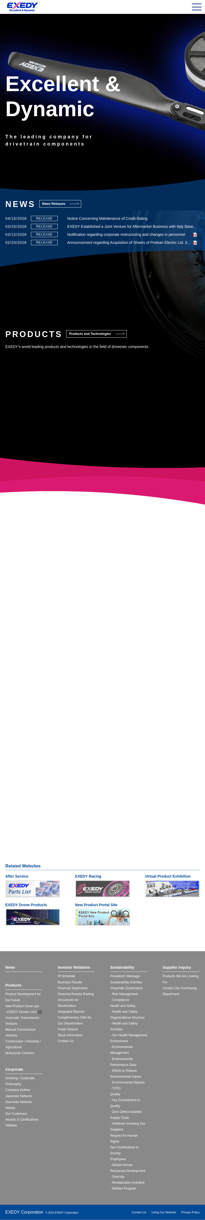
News (10, 967)
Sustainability (122, 967)
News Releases (53, 204)
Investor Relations (74, 967)
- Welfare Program (123, 1188)
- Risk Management (124, 994)
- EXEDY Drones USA (21, 1012)
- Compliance (119, 1000)
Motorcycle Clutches (19, 1053)
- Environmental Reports (127, 1082)
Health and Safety (123, 1006)
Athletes (11, 1125)
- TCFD (115, 1088)
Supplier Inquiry (177, 967)
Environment (119, 1041)
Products (13, 985)
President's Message (125, 976)
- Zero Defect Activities (126, 1112)
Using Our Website (163, 1212)
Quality (115, 1094)
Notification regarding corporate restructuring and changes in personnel (126, 234)
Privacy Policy (191, 1212)
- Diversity (117, 1177)
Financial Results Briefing (76, 994)
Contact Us (65, 1041)
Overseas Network (18, 1102)
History (10, 1108)
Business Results (70, 982)
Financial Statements (73, 988)
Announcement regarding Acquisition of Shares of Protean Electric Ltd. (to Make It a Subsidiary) (132, 242)
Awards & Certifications (21, 1119)
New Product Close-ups (22, 1006)
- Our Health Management (128, 1035)
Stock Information (70, 1035)
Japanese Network (18, 1096)
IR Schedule (66, 976)
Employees (118, 1159)
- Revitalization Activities (127, 1182)
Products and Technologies (90, 334)
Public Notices (68, 1029)
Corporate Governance (126, 988)
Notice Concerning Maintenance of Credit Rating (107, 218)
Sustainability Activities (126, 982)
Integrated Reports (71, 1012)
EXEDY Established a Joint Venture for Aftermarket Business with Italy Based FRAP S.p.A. (132, 226)
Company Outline (17, 1090)
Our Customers (16, 1114)
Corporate (14, 1069)
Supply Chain (119, 1118)
